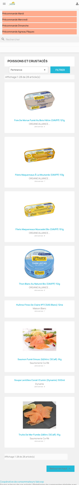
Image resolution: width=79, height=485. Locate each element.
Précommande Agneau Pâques (18, 31)
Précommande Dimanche (15, 25)
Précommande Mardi (13, 13)
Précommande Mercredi (15, 19)
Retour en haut (60, 469)
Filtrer (60, 70)
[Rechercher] (39, 39)
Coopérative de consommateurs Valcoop (22, 481)
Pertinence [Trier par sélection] (28, 70)
